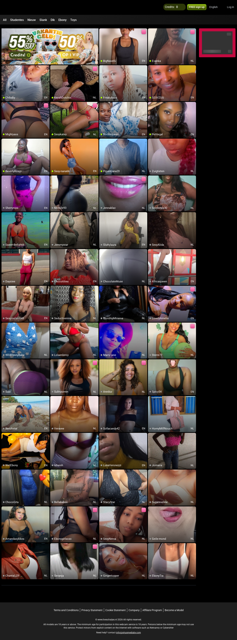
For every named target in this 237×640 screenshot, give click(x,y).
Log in (230, 7)
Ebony (62, 20)
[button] (216, 7)
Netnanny (155, 626)
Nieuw (31, 20)
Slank (43, 20)
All (4, 20)
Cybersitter (168, 626)
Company (134, 608)
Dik (53, 20)
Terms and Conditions (66, 608)
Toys (73, 20)
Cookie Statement (115, 608)
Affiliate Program (152, 608)
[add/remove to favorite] (102, 29)
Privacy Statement (92, 608)
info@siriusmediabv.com (128, 631)
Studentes (17, 20)
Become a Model (174, 608)
